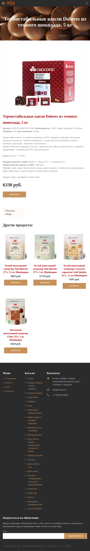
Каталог (49, 35)
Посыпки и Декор (35, 390)
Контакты (10, 388)
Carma (30, 376)
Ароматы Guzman (35, 453)
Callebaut (32, 399)
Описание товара (13, 211)
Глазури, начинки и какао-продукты (35, 383)
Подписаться (76, 533)
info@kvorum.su (59, 387)
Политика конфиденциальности (34, 543)
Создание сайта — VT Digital (60, 543)
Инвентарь (32, 490)
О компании (11, 376)
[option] (45, 80)
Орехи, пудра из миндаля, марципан (35, 417)
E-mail (5, 528)
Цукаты (31, 494)
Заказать (14, 195)
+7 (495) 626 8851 (60, 392)
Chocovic (31, 457)
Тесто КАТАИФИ (35, 506)
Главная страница (31, 35)
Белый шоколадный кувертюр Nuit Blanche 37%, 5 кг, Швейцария (45, 266)
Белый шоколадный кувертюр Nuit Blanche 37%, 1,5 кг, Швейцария (15, 266)
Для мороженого (35, 432)
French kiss (32, 486)
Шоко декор (33, 468)
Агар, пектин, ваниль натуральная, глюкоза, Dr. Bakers (34, 442)
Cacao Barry (33, 394)
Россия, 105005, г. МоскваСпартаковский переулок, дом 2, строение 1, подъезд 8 (67, 379)
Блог (8, 384)
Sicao (30, 403)
